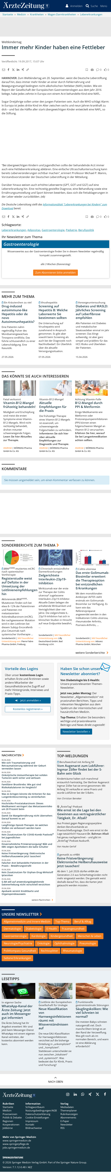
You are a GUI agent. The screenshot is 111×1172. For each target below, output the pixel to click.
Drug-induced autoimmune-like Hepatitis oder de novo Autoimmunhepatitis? (18, 314)
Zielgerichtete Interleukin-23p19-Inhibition (52, 580)
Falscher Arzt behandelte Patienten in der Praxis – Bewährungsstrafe (25, 865)
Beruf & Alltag (82, 922)
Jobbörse (8, 1128)
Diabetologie (34, 929)
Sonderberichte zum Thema (29, 545)
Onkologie (43, 944)
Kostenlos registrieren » (28, 709)
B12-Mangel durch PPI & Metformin (88, 405)
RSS (62, 1128)
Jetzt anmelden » (28, 701)
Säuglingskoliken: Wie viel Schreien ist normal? (92, 1013)
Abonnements (68, 1118)
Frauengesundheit (73, 929)
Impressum (31, 1121)
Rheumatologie (72, 951)
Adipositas (33, 230)
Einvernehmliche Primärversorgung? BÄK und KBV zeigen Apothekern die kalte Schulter (27, 846)
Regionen (8, 1121)
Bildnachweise (33, 1128)
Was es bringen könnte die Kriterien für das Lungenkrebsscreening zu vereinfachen (26, 796)
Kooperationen (11, 1125)
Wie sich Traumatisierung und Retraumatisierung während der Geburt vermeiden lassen (24, 765)
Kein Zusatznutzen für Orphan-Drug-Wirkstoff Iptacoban (27, 874)
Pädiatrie (71, 230)
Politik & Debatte (12, 1118)
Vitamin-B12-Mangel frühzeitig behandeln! (19, 405)
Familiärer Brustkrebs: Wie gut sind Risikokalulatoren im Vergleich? (21, 786)
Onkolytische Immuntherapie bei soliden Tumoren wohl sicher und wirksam (24, 777)
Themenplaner (68, 1111)
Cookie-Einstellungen (37, 1118)
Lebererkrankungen (14, 230)
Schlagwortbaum (34, 1107)
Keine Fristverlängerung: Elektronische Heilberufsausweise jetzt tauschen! (23, 855)
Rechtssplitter (49, 951)
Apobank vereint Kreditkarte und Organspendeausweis (20, 893)
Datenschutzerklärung (37, 1114)
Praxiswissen (10, 1114)
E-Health (51, 929)
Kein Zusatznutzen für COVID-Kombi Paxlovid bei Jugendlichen (28, 836)
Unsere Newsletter (20, 914)
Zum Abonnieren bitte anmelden (55, 273)
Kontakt (29, 1125)
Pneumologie (87, 944)
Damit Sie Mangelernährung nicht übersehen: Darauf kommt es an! (27, 818)
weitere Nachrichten (43, 900)
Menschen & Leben (89, 936)
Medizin (7, 1111)
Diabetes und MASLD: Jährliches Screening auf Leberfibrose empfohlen (92, 312)
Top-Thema (62, 922)
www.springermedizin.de (17, 1141)
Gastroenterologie (53, 230)
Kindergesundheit (62, 936)
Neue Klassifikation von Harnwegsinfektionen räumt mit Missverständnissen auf (55, 1019)
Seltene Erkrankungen (17, 958)
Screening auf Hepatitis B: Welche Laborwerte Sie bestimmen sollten (53, 312)
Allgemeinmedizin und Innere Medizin (27, 922)
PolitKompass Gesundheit (20, 951)
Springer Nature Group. (73, 1162)
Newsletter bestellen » (76, 732)
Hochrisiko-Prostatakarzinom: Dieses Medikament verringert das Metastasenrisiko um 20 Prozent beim (27, 806)
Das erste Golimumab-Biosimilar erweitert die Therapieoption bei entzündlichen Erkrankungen (92, 581)
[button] (103, 6)
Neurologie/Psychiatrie (18, 944)
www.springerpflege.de (16, 1144)
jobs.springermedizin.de (16, 1147)
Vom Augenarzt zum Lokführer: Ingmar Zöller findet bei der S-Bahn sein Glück (80, 770)
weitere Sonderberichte (92, 653)
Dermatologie (12, 929)
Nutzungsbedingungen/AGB (41, 1111)
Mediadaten (67, 1107)
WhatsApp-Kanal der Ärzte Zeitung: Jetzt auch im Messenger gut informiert (17, 1012)
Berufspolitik (86, 230)
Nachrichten (11, 756)
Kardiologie (39, 936)
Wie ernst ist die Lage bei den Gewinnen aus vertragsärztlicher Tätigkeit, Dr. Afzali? (81, 814)
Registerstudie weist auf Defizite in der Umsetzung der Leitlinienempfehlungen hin (19, 587)
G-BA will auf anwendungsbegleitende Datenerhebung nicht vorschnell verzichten (26, 884)
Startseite (8, 1107)
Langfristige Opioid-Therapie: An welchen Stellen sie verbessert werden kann (25, 827)
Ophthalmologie (65, 944)
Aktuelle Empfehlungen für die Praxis (53, 407)
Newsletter (66, 1125)
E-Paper (64, 1121)
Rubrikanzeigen (69, 1114)
